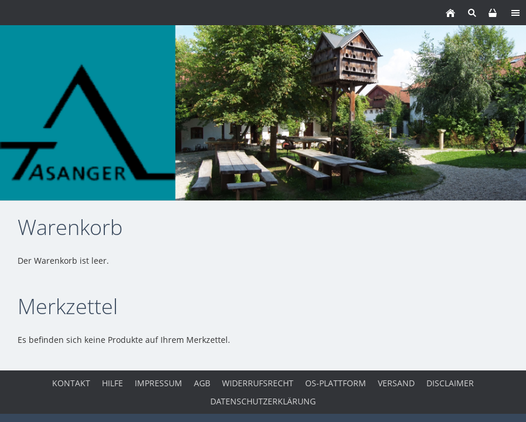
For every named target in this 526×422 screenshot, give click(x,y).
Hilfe (112, 383)
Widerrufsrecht (257, 383)
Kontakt (71, 383)
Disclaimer (450, 383)
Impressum (158, 383)
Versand (396, 383)
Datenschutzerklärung (263, 401)
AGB (202, 383)
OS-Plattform (335, 383)
